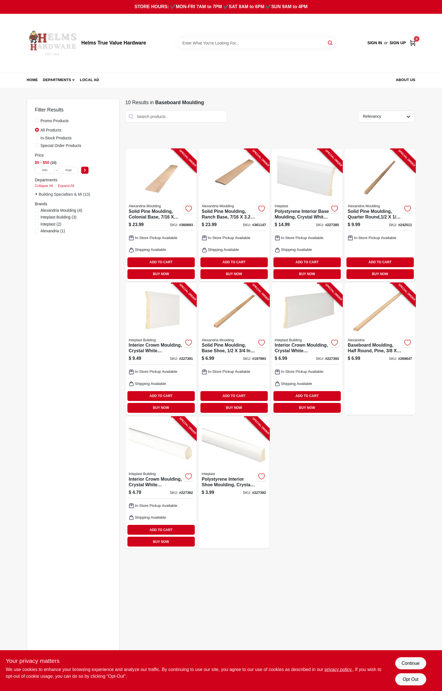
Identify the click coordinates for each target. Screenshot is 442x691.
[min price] (45, 170)
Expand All (66, 186)
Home (32, 80)
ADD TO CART (161, 262)
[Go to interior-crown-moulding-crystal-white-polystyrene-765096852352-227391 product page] (160, 349)
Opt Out (410, 679)
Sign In (374, 43)
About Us (406, 80)
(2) (51, 224)
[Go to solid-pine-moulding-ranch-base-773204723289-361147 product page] (233, 215)
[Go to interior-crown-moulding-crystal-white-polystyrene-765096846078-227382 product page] (160, 483)
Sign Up (398, 43)
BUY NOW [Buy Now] (161, 274)
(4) (61, 210)
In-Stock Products (56, 138)
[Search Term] (257, 43)
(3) (59, 217)
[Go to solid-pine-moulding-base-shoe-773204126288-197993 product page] (233, 349)
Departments (57, 80)
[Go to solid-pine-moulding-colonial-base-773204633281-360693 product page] (160, 215)
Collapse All (44, 186)
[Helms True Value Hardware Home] (52, 43)
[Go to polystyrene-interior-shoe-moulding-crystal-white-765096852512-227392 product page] (233, 483)
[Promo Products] (37, 120)
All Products (51, 130)
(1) (53, 231)
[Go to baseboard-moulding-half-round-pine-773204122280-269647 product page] (380, 349)
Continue (410, 663)
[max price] (68, 170)
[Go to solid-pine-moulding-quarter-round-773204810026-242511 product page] (380, 215)
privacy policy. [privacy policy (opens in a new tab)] (338, 669)
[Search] (330, 42)
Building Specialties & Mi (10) (64, 194)
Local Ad (89, 80)
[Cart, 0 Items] (413, 43)
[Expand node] (37, 194)
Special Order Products (61, 145)
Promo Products (55, 120)
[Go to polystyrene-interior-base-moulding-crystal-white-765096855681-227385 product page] (306, 215)
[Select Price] (85, 170)
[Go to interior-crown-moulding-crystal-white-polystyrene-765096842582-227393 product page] (306, 349)
